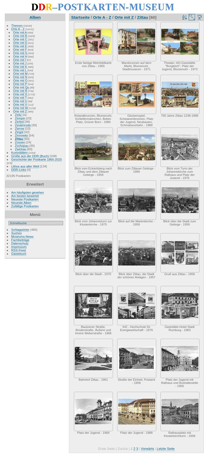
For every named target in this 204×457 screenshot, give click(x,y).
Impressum (19, 246)
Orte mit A (20, 32)
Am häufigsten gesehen (27, 192)
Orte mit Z (20, 111)
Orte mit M (20, 73)
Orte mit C (20, 39)
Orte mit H (20, 56)
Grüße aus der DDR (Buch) (30, 156)
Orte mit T (20, 97)
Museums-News (22, 236)
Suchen (16, 233)
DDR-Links (18, 169)
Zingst (19, 132)
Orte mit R (20, 90)
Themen (17, 25)
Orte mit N (20, 77)
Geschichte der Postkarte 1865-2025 (36, 159)
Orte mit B (20, 35)
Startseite (80, 17)
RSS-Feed (18, 250)
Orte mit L (20, 70)
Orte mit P (20, 84)
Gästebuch (18, 253)
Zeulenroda (23, 125)
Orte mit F (20, 49)
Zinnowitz (21, 135)
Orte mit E (20, 46)
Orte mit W (20, 108)
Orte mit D (20, 42)
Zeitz (18, 114)
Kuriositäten (20, 152)
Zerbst (19, 121)
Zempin (20, 118)
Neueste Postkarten (25, 199)
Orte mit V (20, 104)
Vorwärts (147, 449)
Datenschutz (20, 243)
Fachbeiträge (20, 240)
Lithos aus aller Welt (25, 166)
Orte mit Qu (21, 87)
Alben (35, 17)
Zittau (19, 138)
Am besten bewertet (25, 195)
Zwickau (20, 149)
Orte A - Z (18, 29)
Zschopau (22, 145)
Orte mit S (20, 94)
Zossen (20, 142)
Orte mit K (20, 66)
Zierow (19, 128)
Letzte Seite (166, 449)
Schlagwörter (20, 229)
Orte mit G (20, 53)
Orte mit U (20, 101)
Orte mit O (20, 80)
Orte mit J (20, 63)
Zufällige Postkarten (25, 206)
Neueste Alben (21, 202)
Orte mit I (19, 60)
